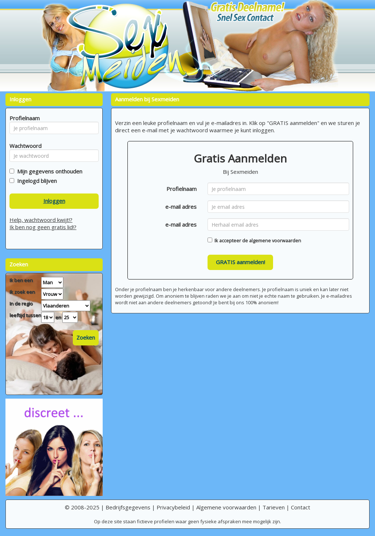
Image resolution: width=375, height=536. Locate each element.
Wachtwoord (23, 145)
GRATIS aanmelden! (240, 262)
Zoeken (85, 337)
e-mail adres (181, 206)
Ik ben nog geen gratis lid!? (42, 227)
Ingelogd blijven (35, 180)
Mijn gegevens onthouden (48, 171)
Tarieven (273, 507)
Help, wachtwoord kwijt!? (40, 219)
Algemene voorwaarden (226, 507)
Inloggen (54, 200)
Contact (300, 507)
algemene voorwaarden (275, 240)
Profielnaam (181, 188)
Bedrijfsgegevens (128, 507)
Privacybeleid (173, 507)
